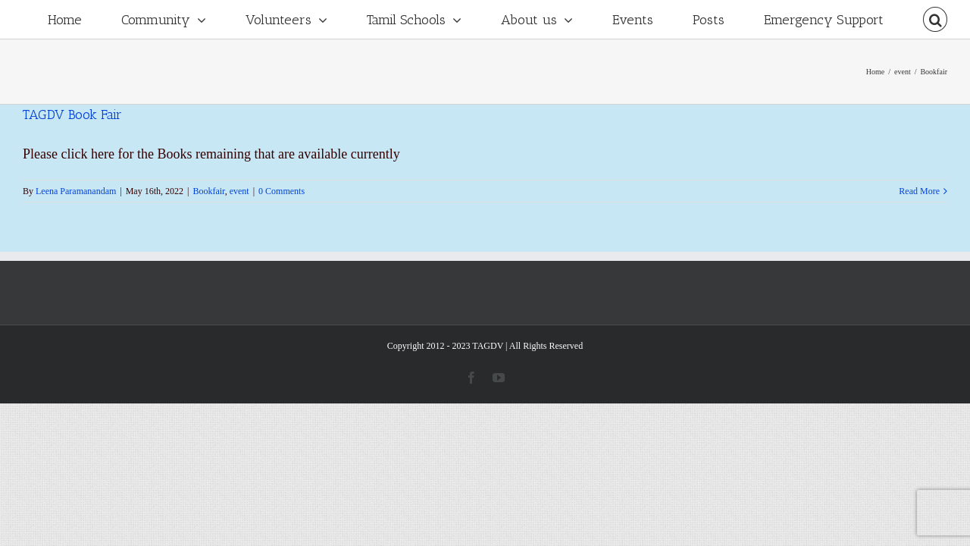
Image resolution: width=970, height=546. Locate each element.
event (239, 191)
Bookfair (208, 191)
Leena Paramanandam (76, 191)
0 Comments (281, 191)
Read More (919, 191)
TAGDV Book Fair (72, 114)
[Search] (935, 19)
